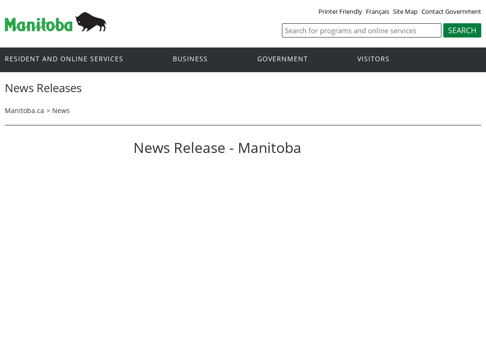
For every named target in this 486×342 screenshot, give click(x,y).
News (61, 110)
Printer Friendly (340, 11)
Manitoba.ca (24, 110)
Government (282, 59)
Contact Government (451, 11)
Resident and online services (64, 59)
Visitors (373, 59)
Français (377, 11)
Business (190, 59)
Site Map (405, 11)
